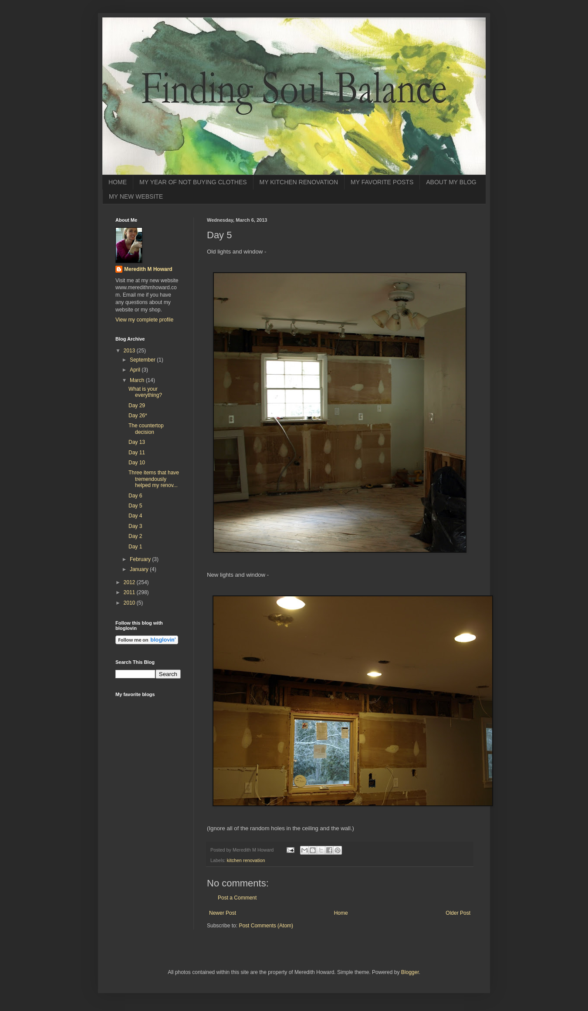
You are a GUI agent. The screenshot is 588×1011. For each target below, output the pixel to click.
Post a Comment (237, 898)
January (140, 569)
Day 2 (135, 536)
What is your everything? (145, 392)
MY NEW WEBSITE (136, 196)
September (143, 360)
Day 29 (136, 405)
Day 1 (135, 547)
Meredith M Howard (148, 269)
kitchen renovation (246, 860)
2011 (130, 592)
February (141, 559)
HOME (117, 182)
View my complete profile (144, 320)
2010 (130, 603)
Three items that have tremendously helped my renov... (153, 479)
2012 (130, 582)
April (136, 370)
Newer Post (222, 913)
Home (341, 913)
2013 (130, 351)
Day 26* (137, 416)
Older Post (458, 913)
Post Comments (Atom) (266, 926)
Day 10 (136, 463)
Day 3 (135, 526)
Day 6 (135, 496)
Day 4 (135, 516)
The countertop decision (146, 429)
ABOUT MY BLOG (451, 182)
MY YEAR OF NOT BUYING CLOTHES (193, 182)
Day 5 (135, 506)
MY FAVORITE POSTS (382, 182)
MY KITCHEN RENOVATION (299, 182)
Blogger (410, 972)
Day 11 (136, 453)
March (138, 380)
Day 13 (136, 442)
